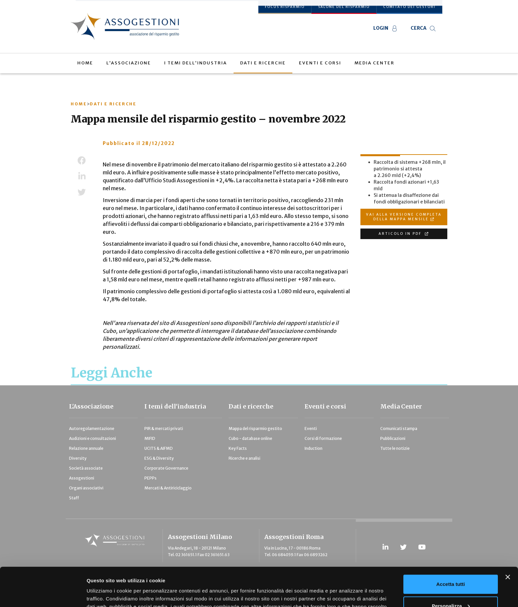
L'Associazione (91, 406)
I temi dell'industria (175, 406)
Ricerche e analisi (244, 458)
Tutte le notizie (395, 448)
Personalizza (451, 567)
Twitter (82, 192)
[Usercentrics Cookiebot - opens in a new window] (43, 594)
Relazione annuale (86, 448)
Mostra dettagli (104, 594)
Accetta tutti (450, 545)
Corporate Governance (166, 468)
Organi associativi (86, 487)
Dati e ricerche (251, 406)
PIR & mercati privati (163, 428)
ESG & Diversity (159, 458)
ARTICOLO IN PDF (401, 234)
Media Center (401, 406)
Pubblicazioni (392, 438)
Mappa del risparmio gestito (255, 428)
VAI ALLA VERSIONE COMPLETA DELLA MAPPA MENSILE (404, 216)
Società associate (86, 468)
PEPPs (150, 478)
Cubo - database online (250, 438)
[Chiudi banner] (507, 538)
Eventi (311, 428)
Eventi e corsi (325, 406)
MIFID (149, 438)
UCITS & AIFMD (158, 448)
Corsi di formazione (323, 438)
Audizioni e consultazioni (92, 438)
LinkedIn (82, 176)
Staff (74, 497)
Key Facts (238, 448)
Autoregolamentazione (91, 428)
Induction (313, 448)
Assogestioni (81, 478)
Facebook (82, 160)
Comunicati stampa (398, 428)
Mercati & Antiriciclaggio (168, 487)
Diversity (78, 458)
